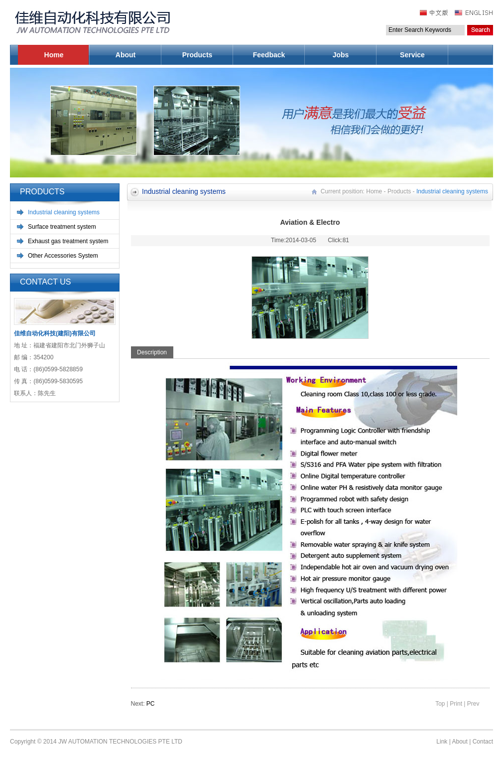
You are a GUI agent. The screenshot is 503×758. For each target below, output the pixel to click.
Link (441, 741)
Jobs (341, 55)
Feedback (269, 55)
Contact (483, 741)
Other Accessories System (63, 255)
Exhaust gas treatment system (68, 241)
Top (440, 703)
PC (150, 703)
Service (412, 55)
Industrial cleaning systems (64, 212)
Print (456, 703)
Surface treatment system (62, 226)
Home (54, 55)
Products (197, 55)
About (125, 55)
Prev (473, 703)
